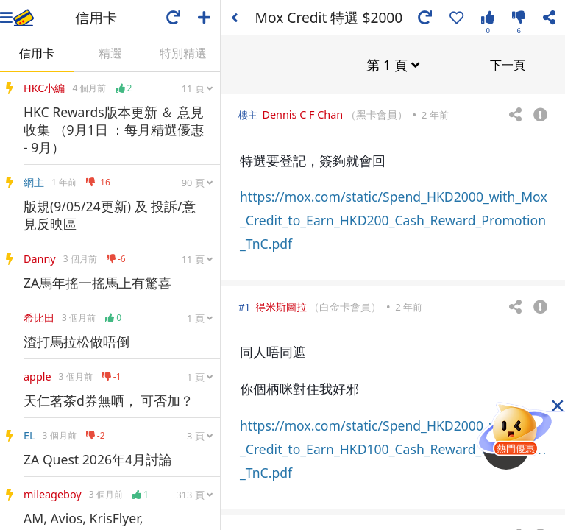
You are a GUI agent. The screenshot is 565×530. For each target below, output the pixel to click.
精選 (110, 53)
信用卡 (36, 53)
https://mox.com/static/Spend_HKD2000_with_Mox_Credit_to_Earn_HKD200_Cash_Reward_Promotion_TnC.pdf (393, 219)
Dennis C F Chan (302, 114)
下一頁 (507, 64)
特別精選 (183, 53)
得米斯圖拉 (281, 306)
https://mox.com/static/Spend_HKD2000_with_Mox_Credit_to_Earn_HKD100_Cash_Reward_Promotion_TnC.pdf (393, 448)
